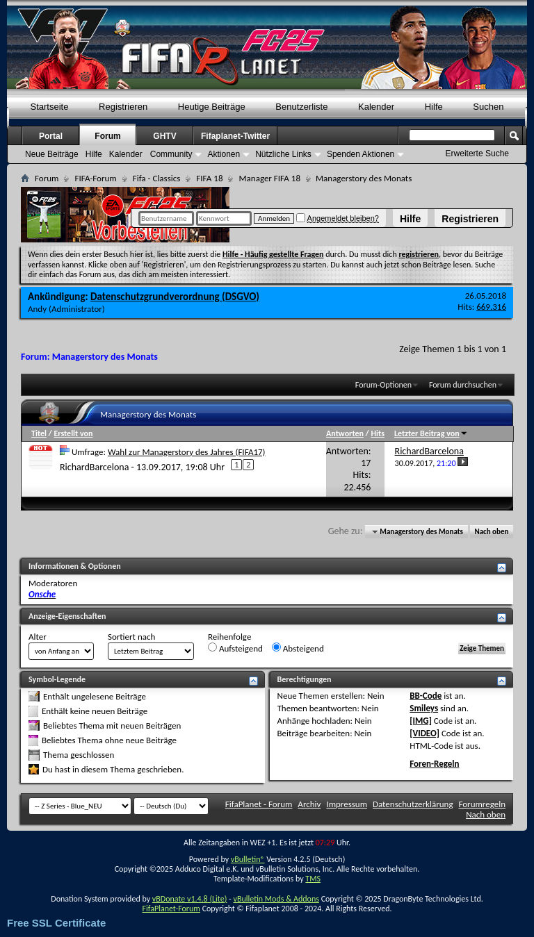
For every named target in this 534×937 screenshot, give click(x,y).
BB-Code (426, 695)
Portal (51, 136)
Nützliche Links (283, 154)
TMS (313, 879)
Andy (37, 309)
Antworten (345, 433)
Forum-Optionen (383, 385)
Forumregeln (481, 804)
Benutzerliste (301, 106)
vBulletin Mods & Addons (275, 899)
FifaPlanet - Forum (259, 804)
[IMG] (421, 720)
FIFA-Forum (95, 178)
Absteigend (298, 648)
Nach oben (491, 531)
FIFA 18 (209, 178)
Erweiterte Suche (477, 153)
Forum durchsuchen (462, 385)
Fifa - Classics (157, 178)
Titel (39, 433)
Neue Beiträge (52, 154)
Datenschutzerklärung (413, 804)
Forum (107, 136)
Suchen (488, 106)
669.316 (491, 306)
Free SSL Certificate (56, 923)
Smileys (424, 708)
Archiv (309, 804)
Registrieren (470, 218)
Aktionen (223, 154)
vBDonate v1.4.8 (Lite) (189, 899)
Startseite (50, 106)
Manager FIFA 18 (269, 178)
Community (171, 154)
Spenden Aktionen (360, 154)
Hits (377, 433)
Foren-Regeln (434, 763)
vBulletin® (248, 859)
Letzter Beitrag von (431, 433)
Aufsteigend (235, 648)
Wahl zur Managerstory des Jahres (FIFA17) (187, 452)
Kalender (376, 106)
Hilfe (410, 218)
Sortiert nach (131, 636)
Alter (38, 636)
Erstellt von (73, 433)
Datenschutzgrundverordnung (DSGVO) (174, 296)
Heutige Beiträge (211, 106)
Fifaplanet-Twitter (235, 136)
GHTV (164, 136)
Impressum (346, 804)
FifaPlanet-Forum (171, 908)
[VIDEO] (424, 733)
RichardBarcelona (94, 466)
